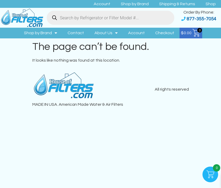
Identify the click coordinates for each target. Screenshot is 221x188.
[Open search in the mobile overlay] (110, 17)
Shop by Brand (135, 4)
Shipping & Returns (177, 4)
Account (102, 4)
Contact (76, 33)
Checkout (164, 33)
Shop (211, 4)
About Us (106, 33)
